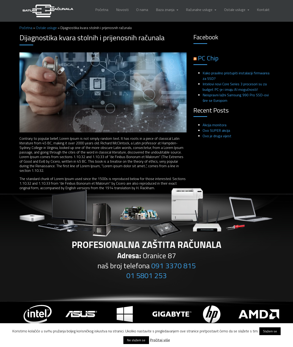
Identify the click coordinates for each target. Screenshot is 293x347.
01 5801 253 (146, 275)
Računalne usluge (199, 9)
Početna (101, 9)
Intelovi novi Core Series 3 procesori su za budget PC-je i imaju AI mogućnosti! (235, 86)
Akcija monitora (214, 125)
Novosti (122, 9)
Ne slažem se (136, 340)
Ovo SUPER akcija (216, 130)
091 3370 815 (173, 265)
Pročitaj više (160, 340)
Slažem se (270, 331)
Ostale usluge (235, 9)
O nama (142, 9)
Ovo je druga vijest (217, 136)
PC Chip (208, 58)
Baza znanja (165, 9)
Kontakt (263, 9)
